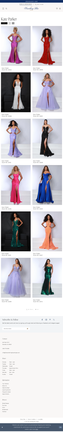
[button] (3, 9)
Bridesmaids (5, 410)
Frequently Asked (6, 392)
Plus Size (4, 406)
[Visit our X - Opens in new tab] (54, 320)
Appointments (5, 394)
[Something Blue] (31, 9)
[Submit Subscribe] (27, 329)
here (37, 430)
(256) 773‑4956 (5, 349)
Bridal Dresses (5, 404)
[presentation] (16, 46)
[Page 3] (30, 309)
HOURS (37, 1)
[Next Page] (38, 309)
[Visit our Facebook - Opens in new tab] (42, 320)
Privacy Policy (23, 420)
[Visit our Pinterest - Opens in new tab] (50, 320)
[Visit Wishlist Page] (56, 9)
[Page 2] (28, 309)
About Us (4, 386)
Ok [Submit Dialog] (60, 428)
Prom (3, 408)
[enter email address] (16, 329)
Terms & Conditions (32, 420)
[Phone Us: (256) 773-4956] (39, 4)
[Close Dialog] (2, 428)
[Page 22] (36, 309)
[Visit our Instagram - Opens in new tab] (46, 320)
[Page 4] (32, 309)
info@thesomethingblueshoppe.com (11, 353)
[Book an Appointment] (26, 4)
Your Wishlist (5, 384)
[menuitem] (26, 5)
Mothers (4, 412)
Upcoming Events (6, 390)
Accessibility (40, 420)
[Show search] (6, 8)
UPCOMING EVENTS (29, 1)
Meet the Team (5, 388)
